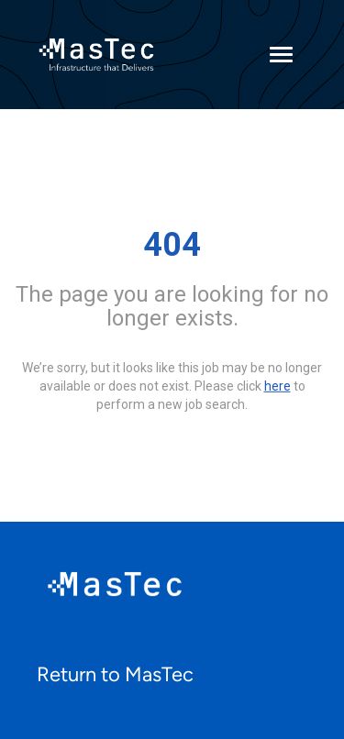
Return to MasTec (115, 674)
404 (172, 245)
